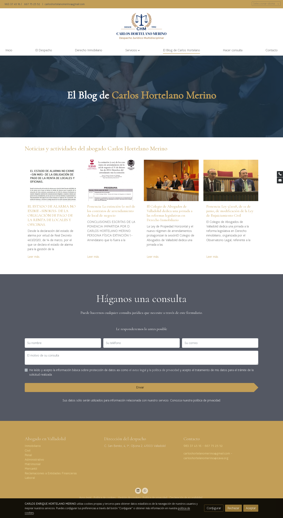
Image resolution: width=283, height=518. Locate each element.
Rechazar (233, 508)
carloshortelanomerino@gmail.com (65, 4)
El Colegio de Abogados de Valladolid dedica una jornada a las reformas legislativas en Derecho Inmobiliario (169, 213)
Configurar (214, 508)
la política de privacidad (164, 370)
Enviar (140, 387)
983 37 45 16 (12, 4)
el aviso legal (138, 370)
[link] (141, 27)
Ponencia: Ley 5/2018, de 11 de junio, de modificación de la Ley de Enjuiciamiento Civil (229, 211)
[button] (132, 50)
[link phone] (280, 174)
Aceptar (251, 508)
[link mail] (280, 180)
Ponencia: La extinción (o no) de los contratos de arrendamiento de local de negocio (111, 211)
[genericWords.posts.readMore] (52, 180)
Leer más (34, 257)
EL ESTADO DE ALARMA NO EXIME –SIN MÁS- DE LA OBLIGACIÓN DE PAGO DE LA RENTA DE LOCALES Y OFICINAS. (52, 215)
